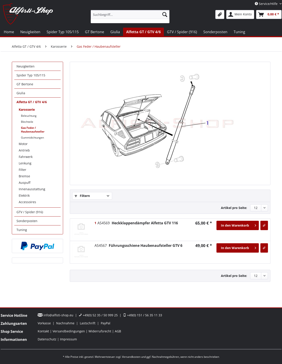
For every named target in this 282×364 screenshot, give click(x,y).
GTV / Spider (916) (29, 212)
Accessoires (27, 202)
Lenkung (25, 163)
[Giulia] (115, 32)
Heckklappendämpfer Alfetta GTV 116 (137, 223)
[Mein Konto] (240, 14)
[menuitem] (130, 16)
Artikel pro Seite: (234, 208)
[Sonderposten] (215, 32)
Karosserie (27, 109)
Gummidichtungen (32, 137)
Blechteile (27, 122)
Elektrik (24, 195)
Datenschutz (47, 339)
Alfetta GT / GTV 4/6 (31, 102)
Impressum (68, 339)
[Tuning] (239, 32)
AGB (118, 331)
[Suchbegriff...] (130, 14)
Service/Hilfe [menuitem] (266, 4)
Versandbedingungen (69, 331)
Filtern (82, 196)
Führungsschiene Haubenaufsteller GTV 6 (138, 245)
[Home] (9, 32)
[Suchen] (164, 14)
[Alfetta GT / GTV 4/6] (143, 32)
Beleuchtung (29, 116)
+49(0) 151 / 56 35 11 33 (142, 315)
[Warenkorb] (269, 14)
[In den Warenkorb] (237, 225)
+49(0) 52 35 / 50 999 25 (98, 315)
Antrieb (24, 150)
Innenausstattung (32, 189)
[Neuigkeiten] (30, 32)
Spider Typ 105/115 (30, 75)
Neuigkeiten (25, 66)
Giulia (20, 93)
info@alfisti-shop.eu (56, 315)
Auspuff (24, 182)
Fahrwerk (26, 157)
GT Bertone (24, 84)
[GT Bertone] (94, 32)
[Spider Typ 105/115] (62, 32)
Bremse (24, 176)
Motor (23, 144)
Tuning (21, 230)
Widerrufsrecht (100, 331)
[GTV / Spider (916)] (182, 32)
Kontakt (44, 331)
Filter (22, 170)
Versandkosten (131, 357)
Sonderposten (26, 221)
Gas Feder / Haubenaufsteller (32, 129)
